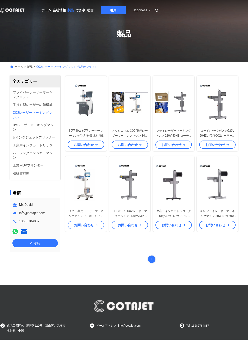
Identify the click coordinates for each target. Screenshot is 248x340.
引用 (113, 10)
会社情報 (59, 10)
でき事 (80, 10)
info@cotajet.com (32, 213)
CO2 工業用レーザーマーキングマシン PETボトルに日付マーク (86, 216)
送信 (90, 10)
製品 (70, 10)
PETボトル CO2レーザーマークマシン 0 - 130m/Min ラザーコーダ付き (130, 216)
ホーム (46, 10)
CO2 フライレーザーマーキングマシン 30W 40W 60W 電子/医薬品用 (217, 216)
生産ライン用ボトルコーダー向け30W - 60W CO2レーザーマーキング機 (173, 216)
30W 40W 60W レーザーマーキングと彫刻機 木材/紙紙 (86, 135)
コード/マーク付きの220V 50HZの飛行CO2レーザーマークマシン (217, 135)
